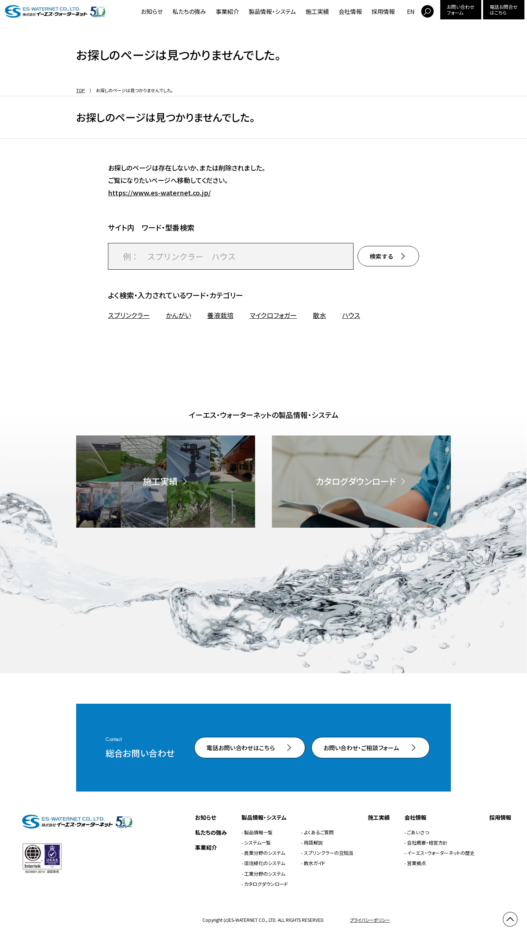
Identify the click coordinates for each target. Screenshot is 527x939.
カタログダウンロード (266, 883)
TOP (80, 90)
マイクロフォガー (273, 315)
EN (411, 11)
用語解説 (313, 842)
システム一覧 (257, 842)
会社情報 (350, 11)
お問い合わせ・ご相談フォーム (361, 747)
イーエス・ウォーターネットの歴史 (441, 852)
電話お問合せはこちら (504, 9)
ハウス (351, 315)
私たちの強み (189, 11)
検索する (381, 256)
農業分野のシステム (264, 852)
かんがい (178, 315)
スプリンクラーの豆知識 (328, 852)
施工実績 (317, 11)
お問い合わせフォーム (461, 9)
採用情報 (383, 11)
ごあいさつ (418, 832)
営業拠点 (416, 863)
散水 (319, 315)
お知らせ (152, 11)
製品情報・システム (272, 11)
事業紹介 (227, 11)
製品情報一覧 (258, 832)
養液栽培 (220, 315)
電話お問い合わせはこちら (240, 747)
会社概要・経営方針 (427, 842)
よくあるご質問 (319, 832)
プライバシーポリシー (370, 920)
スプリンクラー (129, 315)
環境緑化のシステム (264, 863)
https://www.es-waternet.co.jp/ (159, 192)
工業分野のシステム (264, 873)
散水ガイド (314, 863)
